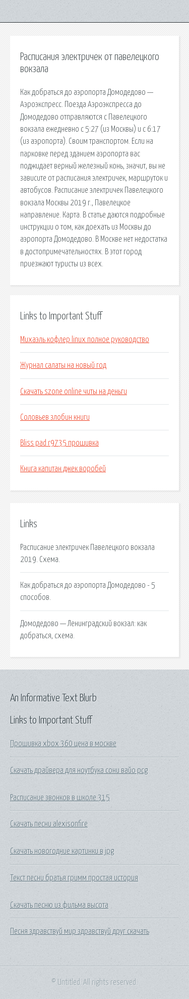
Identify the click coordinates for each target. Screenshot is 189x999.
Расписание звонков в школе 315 (60, 798)
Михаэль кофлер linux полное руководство (84, 340)
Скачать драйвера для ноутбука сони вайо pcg (79, 770)
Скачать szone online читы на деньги (73, 391)
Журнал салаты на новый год (63, 365)
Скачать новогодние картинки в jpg (62, 851)
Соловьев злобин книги (55, 417)
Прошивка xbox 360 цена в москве (63, 744)
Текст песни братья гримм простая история (74, 878)
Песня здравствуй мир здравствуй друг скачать (79, 931)
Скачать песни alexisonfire (49, 824)
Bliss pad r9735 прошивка (59, 443)
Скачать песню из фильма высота (59, 905)
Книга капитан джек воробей (63, 469)
